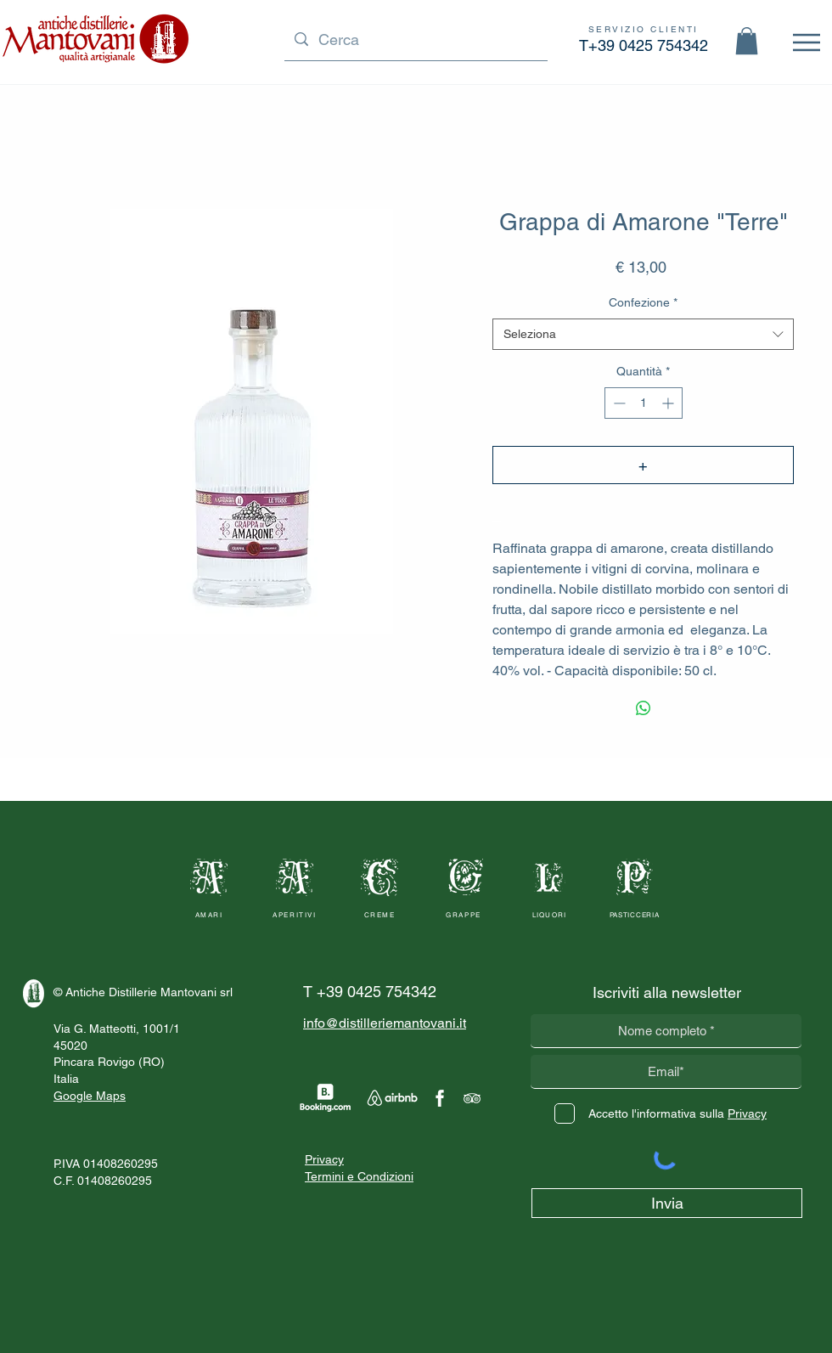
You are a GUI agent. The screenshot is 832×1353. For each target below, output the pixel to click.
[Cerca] (415, 39)
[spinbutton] (643, 403)
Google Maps (89, 1095)
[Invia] (666, 1203)
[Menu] (806, 42)
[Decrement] (617, 403)
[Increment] (669, 403)
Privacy (324, 1159)
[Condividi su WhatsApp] (643, 708)
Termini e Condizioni (359, 1176)
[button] (746, 40)
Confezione (643, 302)
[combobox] (643, 335)
